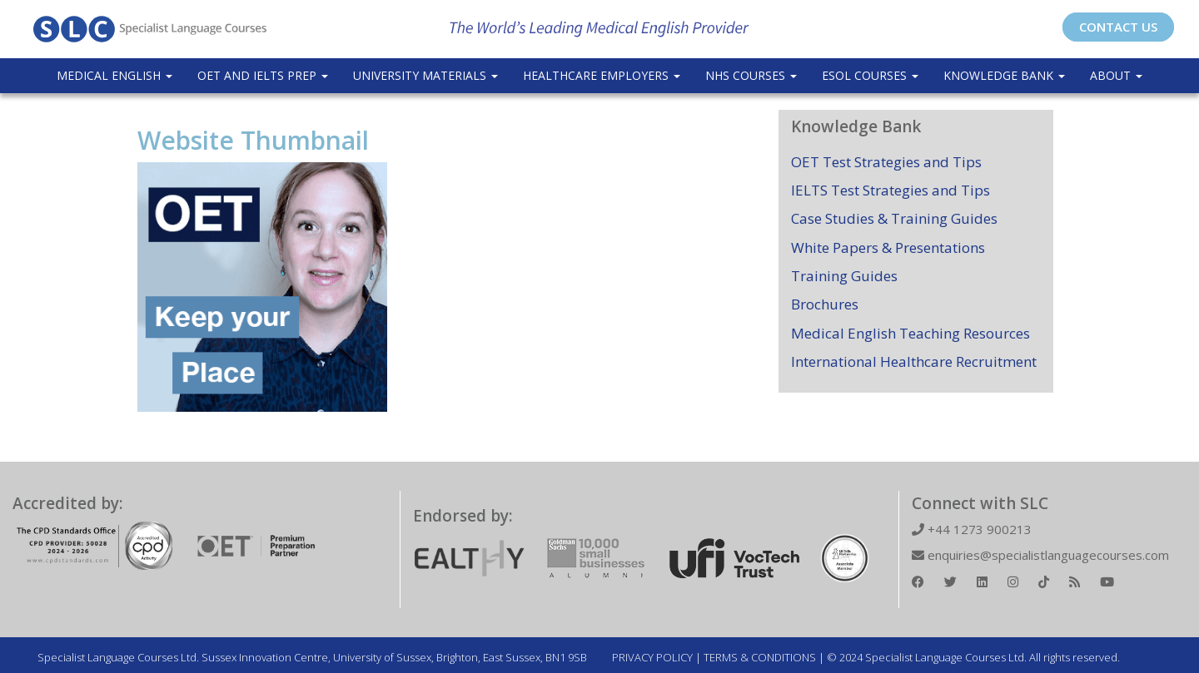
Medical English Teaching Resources (910, 333)
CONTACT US (1118, 26)
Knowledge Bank (1004, 75)
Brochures (824, 304)
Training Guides (844, 275)
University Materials (425, 75)
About (1116, 75)
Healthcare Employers (601, 75)
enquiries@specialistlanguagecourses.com (1040, 555)
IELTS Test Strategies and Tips (890, 190)
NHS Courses (751, 75)
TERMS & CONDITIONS (760, 657)
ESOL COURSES (870, 75)
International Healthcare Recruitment (914, 361)
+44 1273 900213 (972, 529)
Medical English (114, 75)
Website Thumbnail (253, 140)
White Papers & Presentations (888, 247)
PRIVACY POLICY (652, 657)
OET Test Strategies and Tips (886, 161)
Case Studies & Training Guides (894, 218)
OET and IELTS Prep (262, 75)
